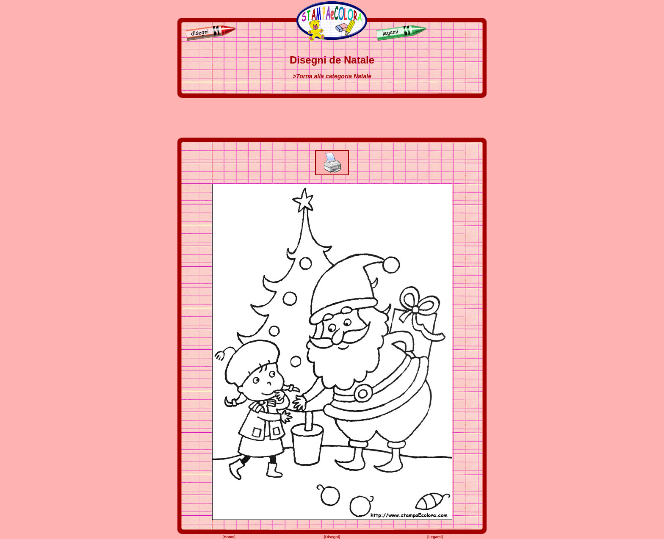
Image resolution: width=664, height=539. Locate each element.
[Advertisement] (332, 118)
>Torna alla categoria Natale (332, 76)
